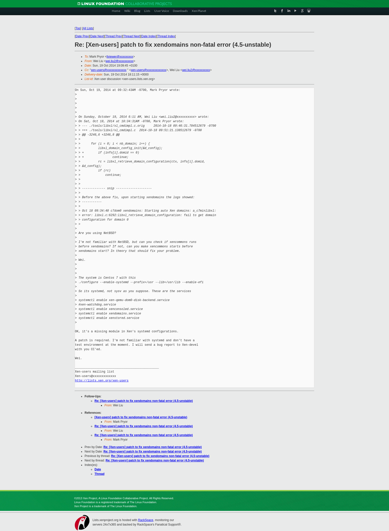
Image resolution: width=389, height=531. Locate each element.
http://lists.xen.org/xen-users (102, 381)
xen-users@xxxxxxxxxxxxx (109, 70)
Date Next (96, 36)
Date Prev (82, 36)
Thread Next (131, 36)
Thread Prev (113, 36)
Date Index (148, 36)
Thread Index (166, 36)
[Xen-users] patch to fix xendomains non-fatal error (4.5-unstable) (141, 417)
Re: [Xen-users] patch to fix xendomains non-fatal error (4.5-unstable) (144, 401)
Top (77, 28)
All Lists (88, 28)
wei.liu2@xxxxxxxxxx (119, 61)
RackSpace (145, 520)
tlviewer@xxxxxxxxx (120, 56)
